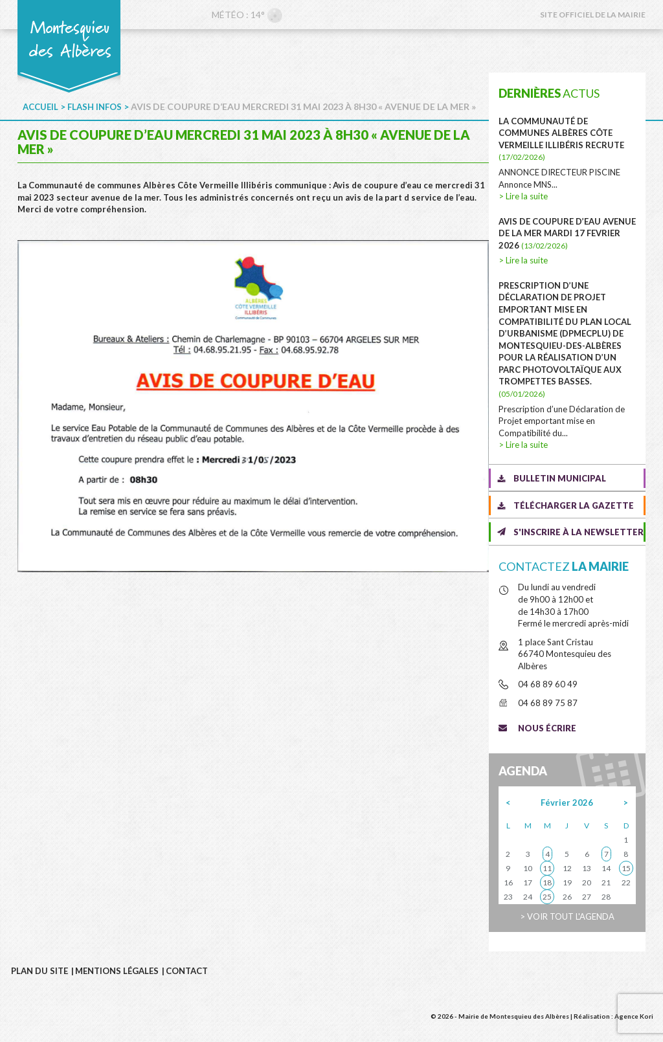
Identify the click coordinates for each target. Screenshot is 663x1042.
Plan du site (39, 971)
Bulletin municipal (559, 478)
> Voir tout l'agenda (567, 916)
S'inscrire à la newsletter (578, 532)
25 (547, 897)
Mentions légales (117, 971)
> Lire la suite (523, 196)
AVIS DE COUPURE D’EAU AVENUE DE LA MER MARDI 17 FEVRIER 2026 (567, 233)
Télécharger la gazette (573, 505)
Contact (187, 971)
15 (626, 868)
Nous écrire (547, 728)
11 (547, 868)
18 (547, 882)
